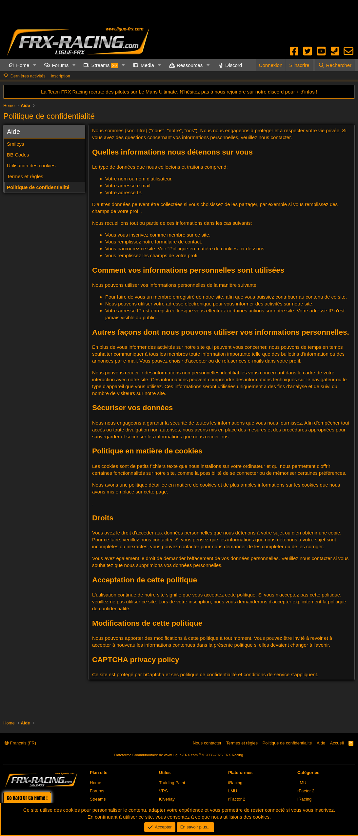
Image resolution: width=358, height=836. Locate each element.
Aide (321, 743)
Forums (60, 65)
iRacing (235, 782)
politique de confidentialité (208, 674)
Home (22, 65)
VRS (163, 790)
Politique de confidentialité (38, 187)
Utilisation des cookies (31, 165)
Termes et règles (25, 176)
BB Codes (18, 154)
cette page (155, 491)
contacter (190, 546)
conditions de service (266, 674)
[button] (34, 65)
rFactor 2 (236, 799)
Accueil (337, 743)
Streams (104, 65)
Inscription (60, 75)
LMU (232, 790)
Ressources (190, 65)
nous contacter (275, 137)
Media (147, 65)
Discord (233, 65)
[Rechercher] (335, 65)
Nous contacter (207, 743)
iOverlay (167, 799)
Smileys (15, 144)
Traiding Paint (172, 782)
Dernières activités (28, 75)
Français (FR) (20, 743)
